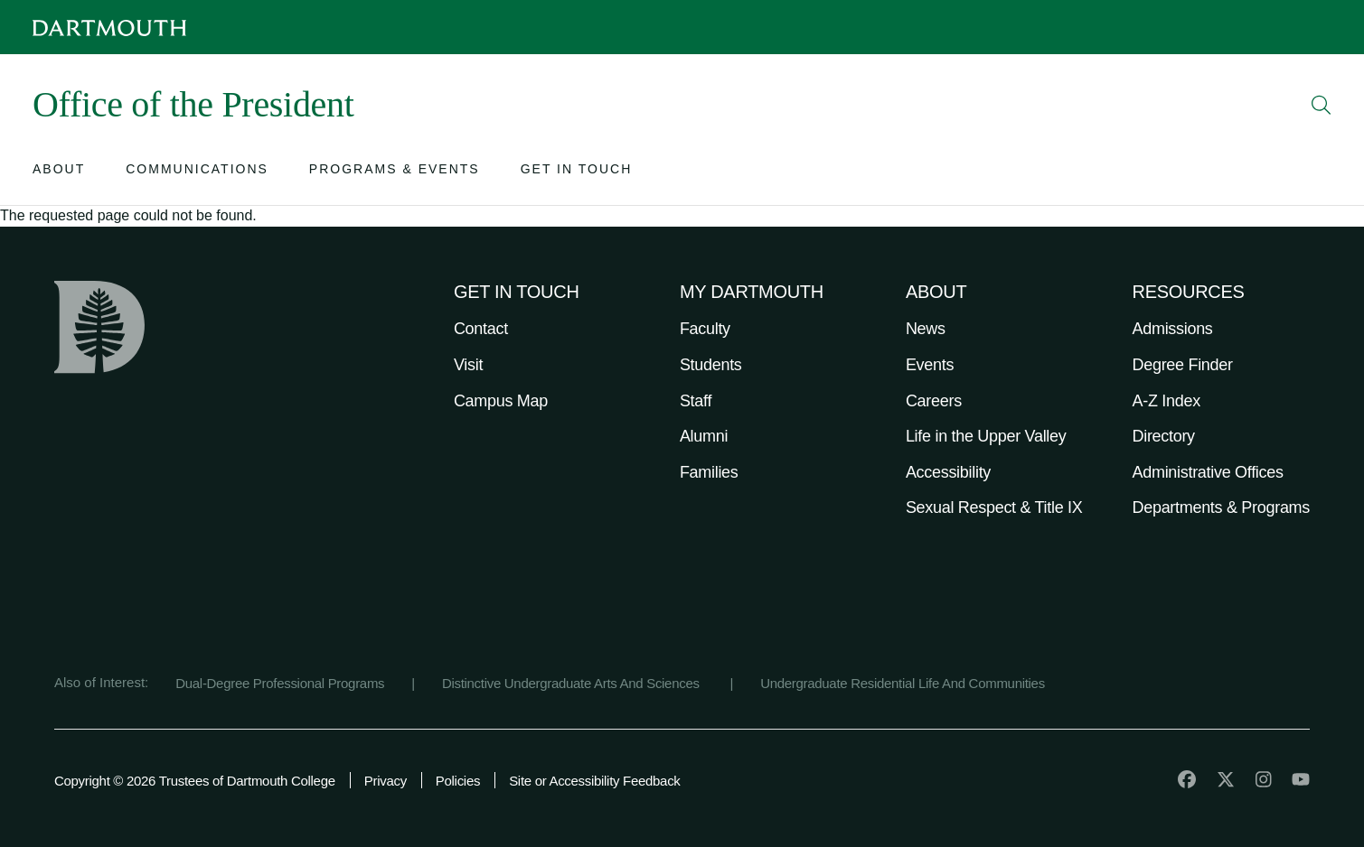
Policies (458, 780)
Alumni (704, 436)
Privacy (385, 780)
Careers (934, 401)
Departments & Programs (1221, 507)
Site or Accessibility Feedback (594, 780)
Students (711, 365)
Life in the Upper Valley (986, 436)
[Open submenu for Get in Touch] (577, 173)
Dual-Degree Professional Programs (279, 683)
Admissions (1173, 329)
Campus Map (501, 401)
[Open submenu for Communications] (197, 173)
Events (930, 365)
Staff (695, 401)
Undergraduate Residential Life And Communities (902, 683)
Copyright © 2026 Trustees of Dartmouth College (194, 780)
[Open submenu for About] (59, 173)
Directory (1164, 436)
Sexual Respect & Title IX (994, 507)
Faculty (705, 329)
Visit (468, 365)
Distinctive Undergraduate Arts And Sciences (572, 683)
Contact (481, 329)
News (925, 329)
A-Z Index (1166, 401)
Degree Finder (1183, 365)
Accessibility (948, 472)
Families (709, 472)
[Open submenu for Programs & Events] (394, 173)
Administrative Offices (1208, 472)
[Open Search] (1321, 105)
